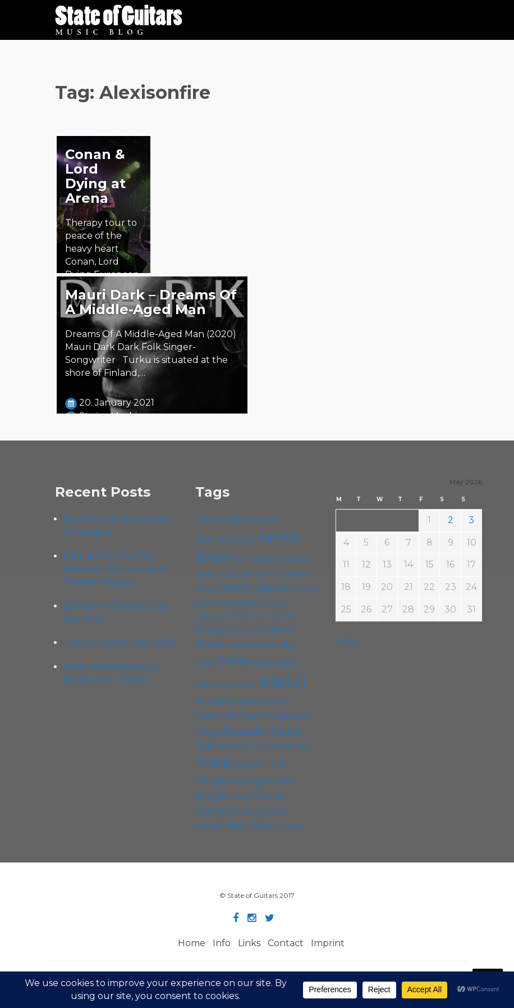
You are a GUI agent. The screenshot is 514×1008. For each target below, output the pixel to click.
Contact (286, 943)
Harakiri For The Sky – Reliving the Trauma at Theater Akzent (114, 569)
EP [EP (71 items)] (258, 602)
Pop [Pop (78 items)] (250, 715)
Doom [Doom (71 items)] (303, 589)
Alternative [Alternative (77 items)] (253, 519)
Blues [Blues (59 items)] (206, 573)
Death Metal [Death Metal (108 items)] (252, 588)
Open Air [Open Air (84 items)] (216, 715)
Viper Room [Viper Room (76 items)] (252, 824)
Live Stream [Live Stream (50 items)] (239, 685)
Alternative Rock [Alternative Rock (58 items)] (225, 538)
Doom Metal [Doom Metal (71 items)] (222, 602)
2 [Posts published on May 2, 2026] (450, 520)
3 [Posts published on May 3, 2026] (471, 520)
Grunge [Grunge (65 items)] (210, 630)
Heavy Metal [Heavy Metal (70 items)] (251, 644)
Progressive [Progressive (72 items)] (287, 715)
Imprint (328, 943)
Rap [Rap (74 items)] (204, 745)
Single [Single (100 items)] (211, 795)
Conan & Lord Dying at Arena (95, 176)
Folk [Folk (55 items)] (239, 616)
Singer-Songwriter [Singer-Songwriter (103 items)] (245, 780)
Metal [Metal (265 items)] (283, 682)
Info (222, 943)
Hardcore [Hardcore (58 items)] (246, 629)
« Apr (347, 640)
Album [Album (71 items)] (210, 519)
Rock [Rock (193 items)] (213, 762)
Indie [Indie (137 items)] (234, 661)
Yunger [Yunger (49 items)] (292, 826)
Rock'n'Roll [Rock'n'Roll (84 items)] (260, 764)
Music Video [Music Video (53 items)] (272, 702)
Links (249, 943)
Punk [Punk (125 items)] (286, 731)
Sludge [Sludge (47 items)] (240, 797)
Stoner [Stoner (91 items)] (269, 796)
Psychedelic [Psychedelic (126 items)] (231, 731)
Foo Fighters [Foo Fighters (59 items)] (274, 615)
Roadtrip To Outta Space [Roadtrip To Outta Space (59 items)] (262, 745)
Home (191, 943)
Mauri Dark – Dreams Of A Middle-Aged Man (151, 302)
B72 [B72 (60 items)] (242, 559)
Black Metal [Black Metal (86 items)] (281, 559)
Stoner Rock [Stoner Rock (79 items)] (224, 810)
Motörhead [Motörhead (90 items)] (223, 701)
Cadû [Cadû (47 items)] (226, 574)
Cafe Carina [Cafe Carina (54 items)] (256, 574)
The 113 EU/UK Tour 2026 (120, 642)
